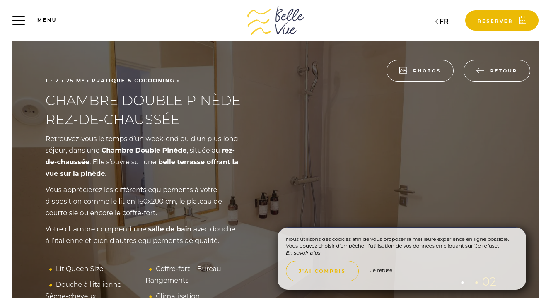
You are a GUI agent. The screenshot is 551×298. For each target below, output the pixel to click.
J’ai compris (322, 271)
